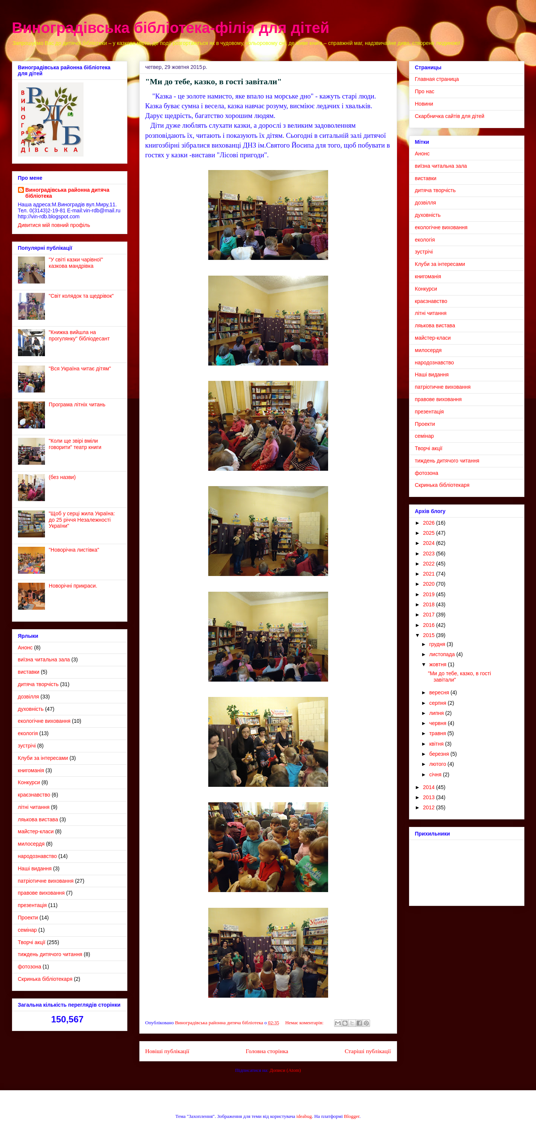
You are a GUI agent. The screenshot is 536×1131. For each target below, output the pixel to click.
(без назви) (62, 477)
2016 (429, 625)
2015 (429, 635)
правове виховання (41, 893)
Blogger (351, 1116)
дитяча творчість (38, 684)
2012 (429, 807)
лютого (438, 764)
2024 (429, 543)
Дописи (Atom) (285, 1070)
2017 (429, 615)
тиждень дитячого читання (50, 954)
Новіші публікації (167, 1051)
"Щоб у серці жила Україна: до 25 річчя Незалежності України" (82, 519)
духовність (31, 709)
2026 (429, 523)
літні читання (34, 807)
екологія (28, 733)
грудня (438, 644)
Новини (424, 104)
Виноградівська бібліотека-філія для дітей (171, 27)
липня (437, 713)
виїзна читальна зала (44, 659)
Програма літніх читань (77, 404)
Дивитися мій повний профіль (54, 225)
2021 (429, 574)
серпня (438, 703)
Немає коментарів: (304, 1022)
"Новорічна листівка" (74, 550)
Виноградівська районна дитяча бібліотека (67, 193)
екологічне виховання (44, 721)
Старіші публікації (368, 1051)
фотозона (29, 967)
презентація (32, 905)
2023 (429, 554)
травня (438, 733)
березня (440, 754)
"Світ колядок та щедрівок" (81, 296)
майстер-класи (36, 831)
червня (438, 723)
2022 (429, 564)
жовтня (438, 664)
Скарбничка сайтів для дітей (450, 116)
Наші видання (35, 868)
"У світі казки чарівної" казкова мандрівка (76, 263)
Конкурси (29, 782)
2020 (429, 584)
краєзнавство (34, 795)
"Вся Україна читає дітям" (80, 369)
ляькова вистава (38, 819)
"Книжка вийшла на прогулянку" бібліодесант (79, 335)
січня (436, 774)
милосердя (31, 844)
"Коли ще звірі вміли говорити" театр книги (75, 444)
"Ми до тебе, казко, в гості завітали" (213, 81)
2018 (429, 604)
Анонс (25, 648)
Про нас (424, 91)
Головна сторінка (267, 1051)
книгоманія (31, 770)
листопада (442, 654)
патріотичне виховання (46, 881)
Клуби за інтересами (43, 758)
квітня (437, 744)
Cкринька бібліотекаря (45, 979)
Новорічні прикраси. (73, 586)
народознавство (37, 856)
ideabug (304, 1116)
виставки (29, 672)
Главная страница (437, 79)
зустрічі (27, 746)
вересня (440, 692)
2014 (429, 787)
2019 (429, 594)
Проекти (28, 918)
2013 (429, 797)
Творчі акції (32, 942)
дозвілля (28, 697)
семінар (27, 930)
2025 (429, 533)
